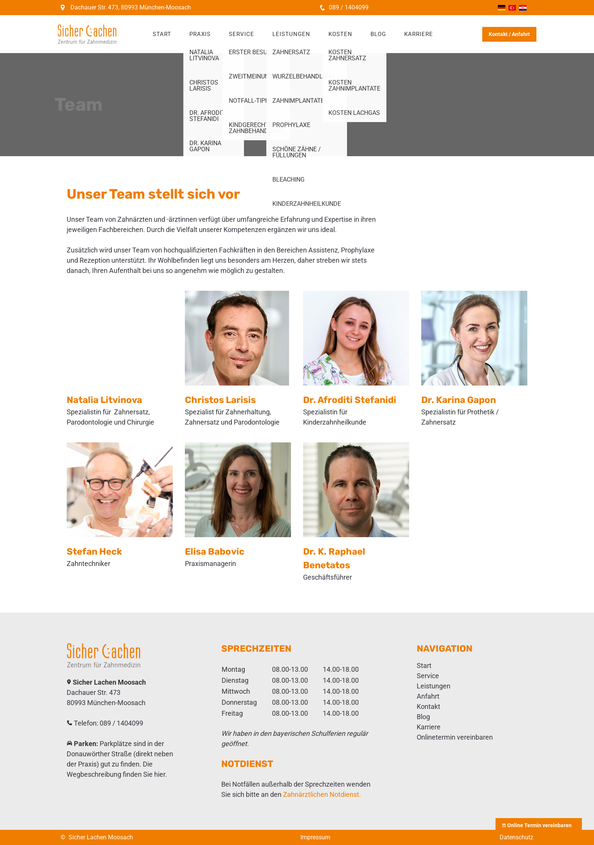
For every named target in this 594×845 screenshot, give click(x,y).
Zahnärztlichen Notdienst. (322, 794)
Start (162, 34)
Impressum (315, 837)
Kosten (340, 34)
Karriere (418, 34)
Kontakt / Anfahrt (509, 34)
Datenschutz (516, 837)
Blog (378, 34)
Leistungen (291, 34)
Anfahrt (428, 696)
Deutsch (501, 8)
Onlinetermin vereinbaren (455, 737)
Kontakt (428, 706)
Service (241, 34)
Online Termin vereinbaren (538, 825)
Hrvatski (523, 8)
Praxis (200, 34)
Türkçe (512, 8)
